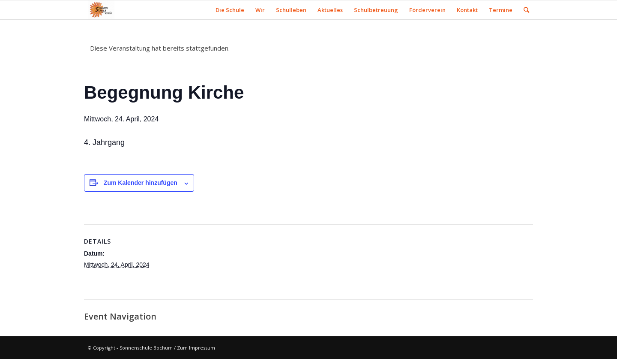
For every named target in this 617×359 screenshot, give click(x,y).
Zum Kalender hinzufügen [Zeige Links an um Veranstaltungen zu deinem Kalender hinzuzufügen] (140, 182)
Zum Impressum (196, 347)
